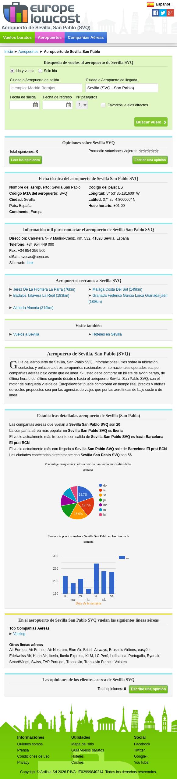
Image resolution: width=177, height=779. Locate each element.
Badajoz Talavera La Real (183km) (41, 295)
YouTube (141, 762)
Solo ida (50, 71)
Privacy (23, 762)
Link (30, 263)
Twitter (139, 750)
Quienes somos (30, 744)
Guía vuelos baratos (87, 750)
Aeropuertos (50, 37)
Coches (77, 762)
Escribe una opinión (150, 160)
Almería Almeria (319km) (33, 308)
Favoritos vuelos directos (128, 105)
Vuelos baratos (17, 37)
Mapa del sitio (82, 744)
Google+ (141, 756)
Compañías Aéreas (86, 37)
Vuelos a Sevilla (26, 334)
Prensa (23, 750)
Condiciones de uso (33, 756)
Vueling (19, 634)
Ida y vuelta (25, 71)
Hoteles (77, 756)
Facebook (142, 744)
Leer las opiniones (25, 160)
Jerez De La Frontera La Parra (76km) (44, 289)
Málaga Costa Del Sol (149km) (117, 289)
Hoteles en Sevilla (107, 334)
